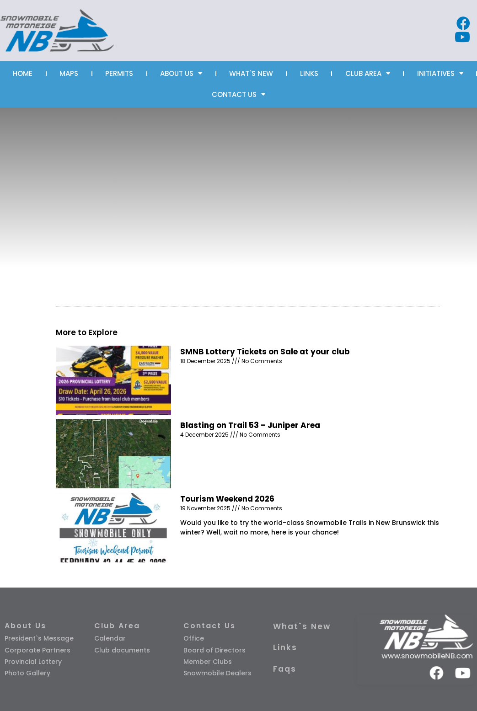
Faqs (284, 668)
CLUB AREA (367, 73)
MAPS (68, 73)
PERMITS (119, 73)
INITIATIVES (440, 73)
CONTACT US (238, 94)
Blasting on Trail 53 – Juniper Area (250, 425)
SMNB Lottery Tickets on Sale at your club (265, 351)
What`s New (302, 626)
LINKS (309, 73)
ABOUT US (181, 73)
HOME (22, 73)
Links (285, 647)
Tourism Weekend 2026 (227, 498)
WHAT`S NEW (251, 73)
